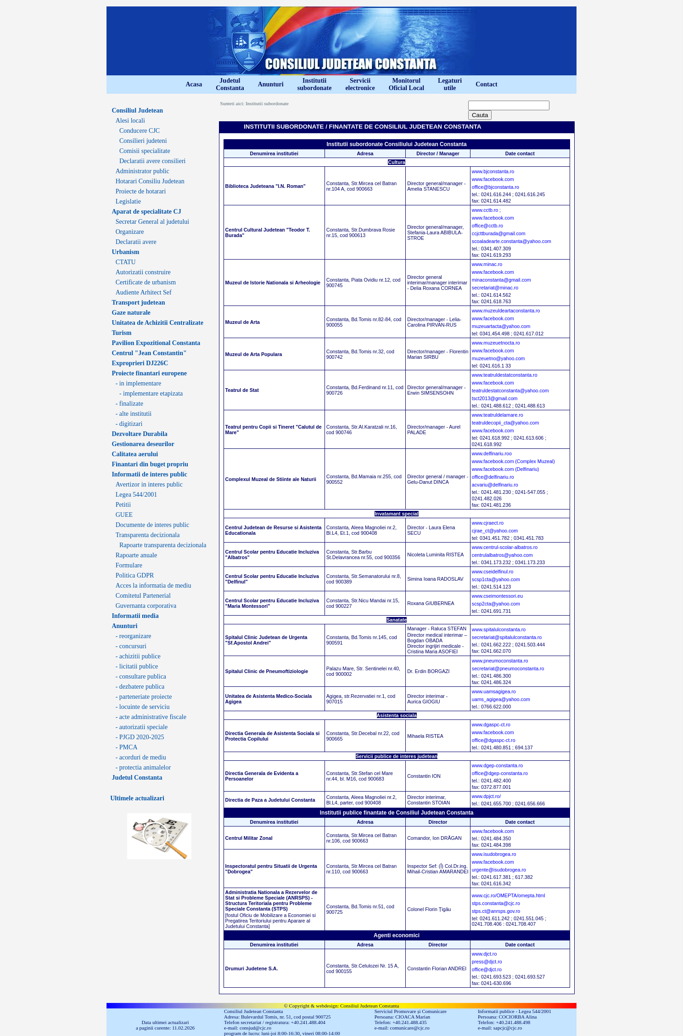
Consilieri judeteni (143, 140)
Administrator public (142, 171)
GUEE (124, 514)
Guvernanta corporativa (146, 605)
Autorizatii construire (143, 272)
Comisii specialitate (144, 150)
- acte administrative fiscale (151, 716)
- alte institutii (134, 413)
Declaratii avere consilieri (152, 161)
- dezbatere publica (140, 686)
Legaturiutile (450, 84)
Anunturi (271, 84)
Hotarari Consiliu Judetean (150, 181)
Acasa (193, 84)
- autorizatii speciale (142, 727)
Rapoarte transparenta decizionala (163, 545)
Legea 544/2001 (136, 494)
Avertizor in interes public (149, 484)
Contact (486, 84)
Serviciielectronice (360, 84)
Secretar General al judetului (153, 221)
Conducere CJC (139, 130)
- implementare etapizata (151, 393)
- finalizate (129, 403)
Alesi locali (130, 120)
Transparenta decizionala (148, 535)
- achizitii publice (138, 656)
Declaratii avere (136, 241)
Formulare (129, 565)
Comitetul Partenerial (143, 595)
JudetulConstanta (230, 84)
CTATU (126, 262)
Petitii (123, 504)
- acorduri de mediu (141, 757)
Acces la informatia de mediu (153, 585)
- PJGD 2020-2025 (140, 737)
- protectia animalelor (143, 767)
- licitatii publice (137, 666)
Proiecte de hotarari (141, 191)
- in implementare (139, 383)
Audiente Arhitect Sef (144, 292)
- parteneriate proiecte (144, 696)
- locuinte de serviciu (143, 706)
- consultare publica (141, 676)
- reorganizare (133, 636)
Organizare (130, 231)
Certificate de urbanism (146, 282)
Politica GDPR (135, 575)
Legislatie (128, 201)
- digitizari (129, 423)
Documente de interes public (153, 524)
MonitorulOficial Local (406, 84)
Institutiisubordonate (314, 84)
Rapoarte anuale (136, 555)
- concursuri (131, 646)
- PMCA (127, 747)
